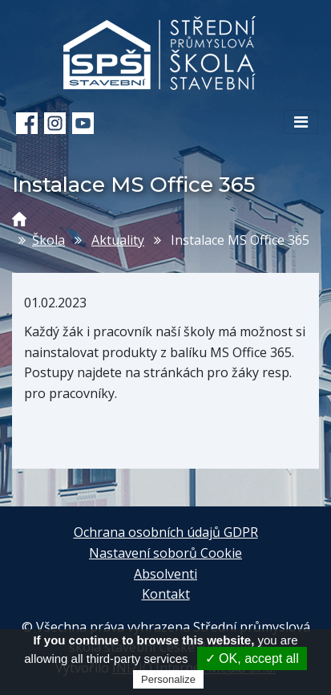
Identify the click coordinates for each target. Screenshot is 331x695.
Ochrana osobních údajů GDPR (166, 532)
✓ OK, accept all (252, 658)
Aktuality (117, 240)
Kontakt (166, 594)
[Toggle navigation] (301, 122)
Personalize (168, 679)
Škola (48, 240)
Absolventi (165, 574)
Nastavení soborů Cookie (165, 553)
